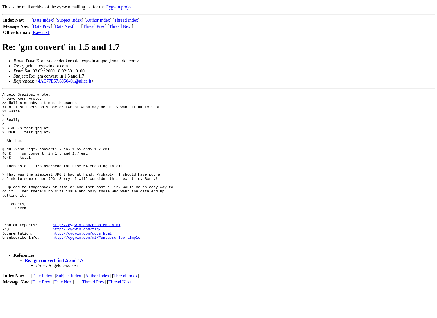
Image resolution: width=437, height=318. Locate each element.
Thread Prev (94, 26)
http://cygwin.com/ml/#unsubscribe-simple (96, 266)
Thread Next (120, 26)
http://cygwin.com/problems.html (86, 251)
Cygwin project (120, 6)
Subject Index (69, 20)
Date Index (43, 20)
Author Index (98, 20)
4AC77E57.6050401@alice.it (64, 81)
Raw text (41, 32)
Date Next (64, 26)
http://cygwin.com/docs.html (82, 261)
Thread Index (126, 20)
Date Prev (42, 26)
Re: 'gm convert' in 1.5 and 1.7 (54, 290)
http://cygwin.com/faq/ (77, 256)
